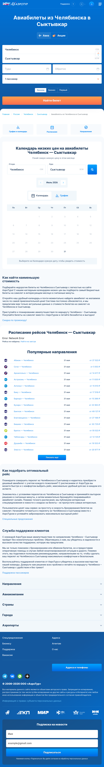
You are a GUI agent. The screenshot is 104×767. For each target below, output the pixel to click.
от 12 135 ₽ (95, 437)
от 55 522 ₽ (95, 431)
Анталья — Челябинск (24, 386)
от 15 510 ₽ (95, 386)
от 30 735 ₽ (94, 424)
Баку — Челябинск (22, 392)
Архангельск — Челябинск (26, 373)
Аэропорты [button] (52, 625)
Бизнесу (6, 643)
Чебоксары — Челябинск (25, 437)
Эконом (41, 90)
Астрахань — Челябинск (25, 379)
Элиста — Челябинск (23, 449)
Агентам (56, 643)
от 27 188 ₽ (94, 418)
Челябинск (28, 114)
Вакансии (7, 655)
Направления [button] (52, 584)
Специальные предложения (17, 519)
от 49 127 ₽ (94, 411)
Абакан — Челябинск (24, 360)
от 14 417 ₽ (95, 373)
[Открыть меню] (100, 4)
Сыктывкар (42, 114)
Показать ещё (52, 457)
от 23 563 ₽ (94, 405)
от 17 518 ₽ (95, 392)
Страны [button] (52, 604)
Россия (16, 114)
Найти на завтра (28, 341)
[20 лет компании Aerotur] (6, 4)
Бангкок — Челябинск (24, 411)
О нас (55, 649)
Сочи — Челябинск (23, 367)
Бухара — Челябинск (23, 405)
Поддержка (8, 649)
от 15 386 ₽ (94, 399)
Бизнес (51, 90)
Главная (6, 114)
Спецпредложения (12, 638)
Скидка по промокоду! (14, 320)
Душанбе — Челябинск (24, 443)
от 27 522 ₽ (95, 360)
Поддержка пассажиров (15, 572)
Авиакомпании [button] (52, 594)
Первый (63, 90)
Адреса (56, 638)
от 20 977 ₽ (94, 450)
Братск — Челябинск (23, 430)
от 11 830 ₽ (94, 379)
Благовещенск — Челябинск (27, 418)
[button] (67, 4)
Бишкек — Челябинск (24, 424)
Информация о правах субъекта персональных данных (31, 701)
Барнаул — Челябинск (24, 398)
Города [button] (52, 615)
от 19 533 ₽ (94, 443)
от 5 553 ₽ (95, 367)
